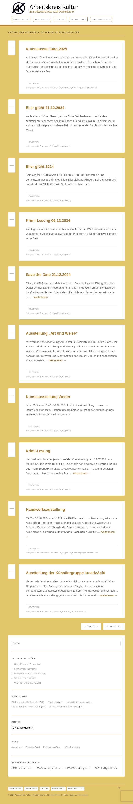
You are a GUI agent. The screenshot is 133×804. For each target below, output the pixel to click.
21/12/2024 (34, 142)
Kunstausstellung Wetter (48, 397)
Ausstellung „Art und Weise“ (52, 333)
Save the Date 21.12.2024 (48, 275)
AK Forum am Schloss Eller (48, 88)
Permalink (12, 45)
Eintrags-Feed (32, 747)
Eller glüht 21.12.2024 (45, 108)
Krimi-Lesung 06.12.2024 (48, 220)
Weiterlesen (42, 297)
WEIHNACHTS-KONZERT (27, 682)
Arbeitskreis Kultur (53, 7)
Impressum (78, 19)
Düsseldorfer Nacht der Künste (29, 673)
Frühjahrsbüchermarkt (25, 668)
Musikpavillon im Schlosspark (64, 706)
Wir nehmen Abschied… (26, 678)
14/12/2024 (34, 196)
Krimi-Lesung (38, 451)
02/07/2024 (34, 485)
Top (118, 787)
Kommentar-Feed (52, 747)
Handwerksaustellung (45, 509)
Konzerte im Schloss (76, 702)
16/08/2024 (34, 372)
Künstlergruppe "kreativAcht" (85, 88)
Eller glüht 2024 (40, 166)
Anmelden (17, 747)
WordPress (56, 795)
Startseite (21, 19)
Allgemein (66, 88)
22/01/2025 (34, 83)
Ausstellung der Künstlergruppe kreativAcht (65, 573)
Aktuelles (42, 19)
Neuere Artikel (114, 626)
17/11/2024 (34, 250)
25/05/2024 (34, 607)
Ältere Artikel (91, 626)
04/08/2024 (34, 426)
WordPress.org (72, 747)
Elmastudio (84, 795)
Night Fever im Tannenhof (27, 664)
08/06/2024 (34, 548)
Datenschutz (101, 19)
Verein (60, 19)
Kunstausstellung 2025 (46, 49)
